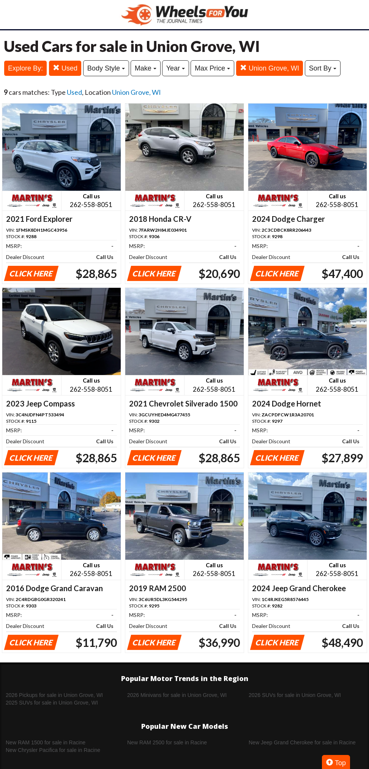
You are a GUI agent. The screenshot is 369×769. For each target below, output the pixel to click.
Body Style (106, 68)
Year (175, 68)
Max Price (212, 68)
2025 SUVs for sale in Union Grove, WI (52, 703)
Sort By (322, 68)
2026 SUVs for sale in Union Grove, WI (295, 695)
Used (65, 68)
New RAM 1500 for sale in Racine (45, 742)
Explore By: (25, 68)
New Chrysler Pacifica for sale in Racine (53, 750)
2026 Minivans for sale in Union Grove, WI (177, 695)
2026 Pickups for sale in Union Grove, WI (54, 695)
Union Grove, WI (269, 68)
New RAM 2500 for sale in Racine (167, 742)
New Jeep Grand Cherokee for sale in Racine (302, 742)
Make (145, 68)
